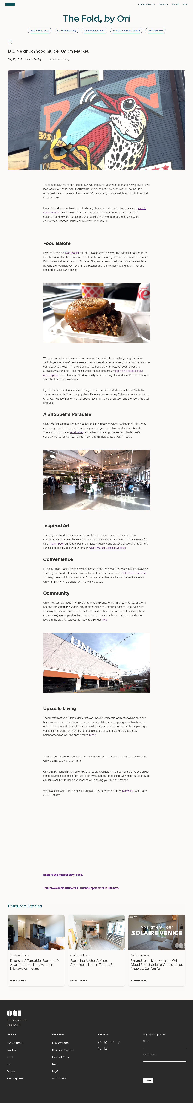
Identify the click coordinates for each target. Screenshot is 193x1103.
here (104, 619)
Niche (92, 735)
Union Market (71, 253)
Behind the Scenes (94, 30)
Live (185, 4)
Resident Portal (60, 1057)
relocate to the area (134, 573)
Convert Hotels (146, 4)
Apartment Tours (39, 30)
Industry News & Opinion (126, 30)
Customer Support (62, 1050)
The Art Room (57, 543)
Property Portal (60, 1042)
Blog (54, 1064)
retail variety (77, 432)
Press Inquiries (15, 1078)
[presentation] (164, 1069)
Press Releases (155, 31)
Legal (55, 1071)
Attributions (59, 1078)
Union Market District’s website (107, 548)
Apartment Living (66, 30)
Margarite (127, 791)
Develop (163, 4)
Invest (175, 4)
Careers (11, 1071)
